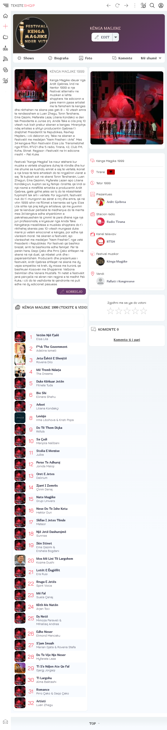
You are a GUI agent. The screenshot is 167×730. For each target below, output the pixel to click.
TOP (94, 723)
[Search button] (152, 5)
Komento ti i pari (127, 340)
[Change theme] (143, 5)
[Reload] (117, 5)
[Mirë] (127, 310)
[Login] (161, 5)
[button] (5, 5)
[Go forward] (126, 5)
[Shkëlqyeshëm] (143, 310)
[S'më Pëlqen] (110, 310)
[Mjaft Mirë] (135, 310)
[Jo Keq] (118, 310)
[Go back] (108, 5)
